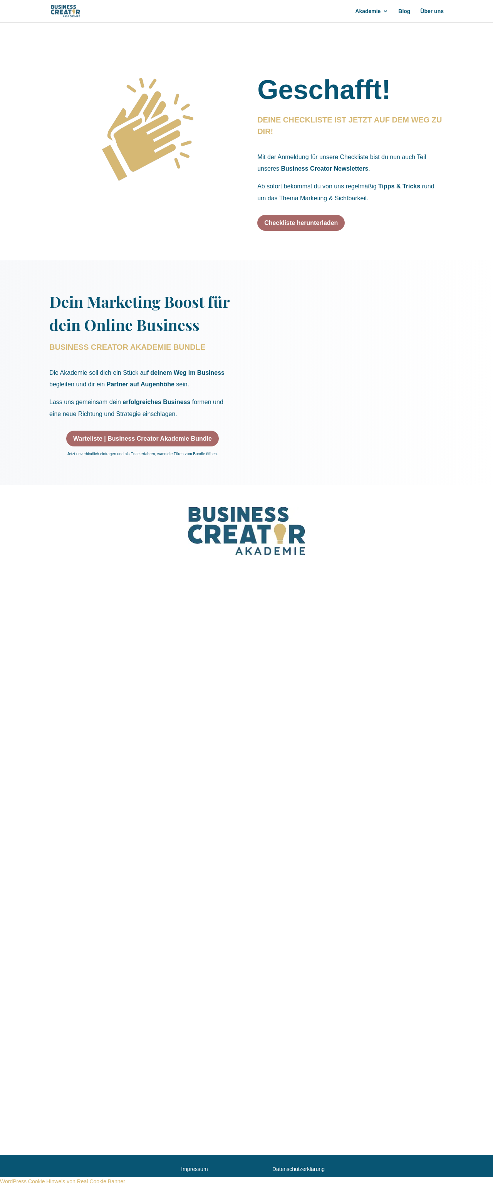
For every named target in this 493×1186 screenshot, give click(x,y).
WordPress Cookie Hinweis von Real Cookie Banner (62, 1181)
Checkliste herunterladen (301, 223)
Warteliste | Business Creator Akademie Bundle (142, 438)
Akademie (368, 11)
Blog (404, 11)
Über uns (432, 11)
